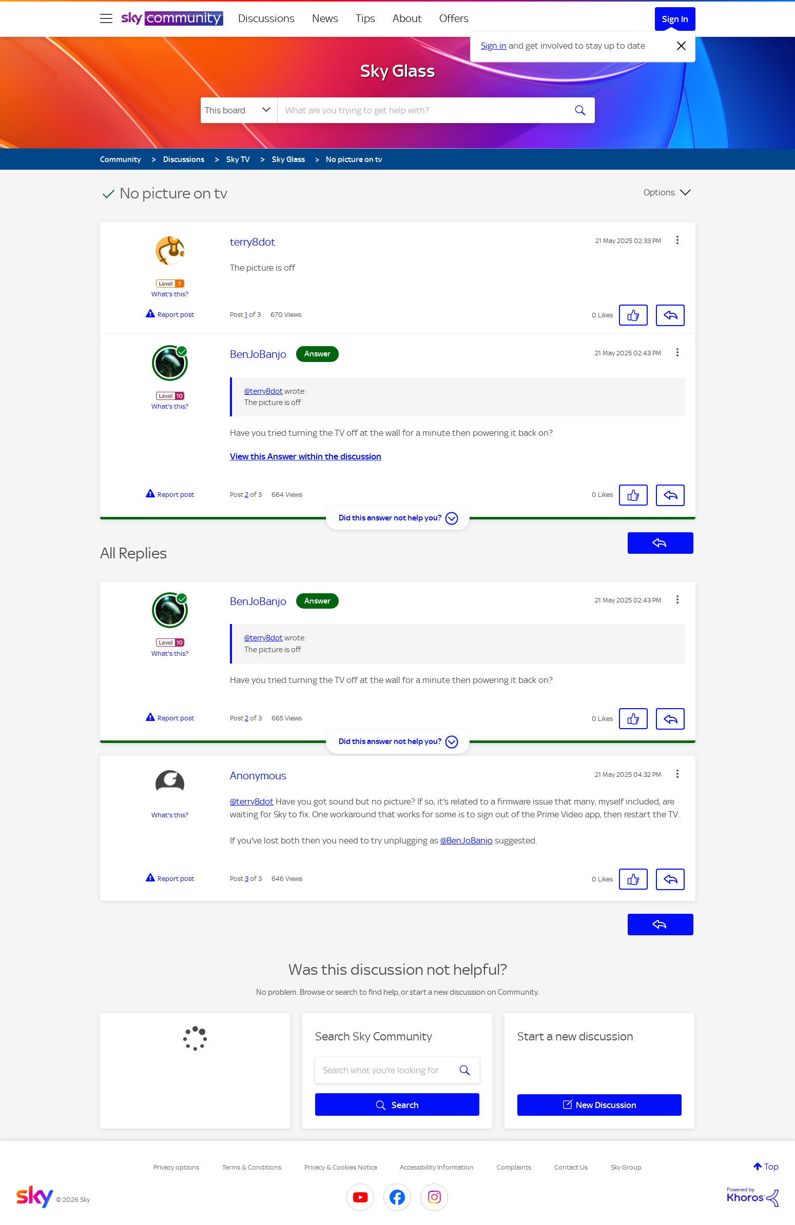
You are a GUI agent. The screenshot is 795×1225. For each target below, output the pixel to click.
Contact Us (571, 1167)
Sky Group (626, 1167)
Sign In (675, 19)
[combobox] (420, 110)
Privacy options (176, 1167)
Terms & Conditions (251, 1167)
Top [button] (771, 1166)
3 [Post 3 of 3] (246, 878)
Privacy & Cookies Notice (340, 1167)
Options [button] (659, 192)
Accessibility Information (437, 1167)
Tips (365, 18)
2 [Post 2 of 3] (246, 494)
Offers (454, 18)
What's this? (169, 294)
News (325, 18)
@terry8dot (263, 391)
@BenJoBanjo (466, 840)
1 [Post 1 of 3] (246, 314)
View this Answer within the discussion (305, 456)
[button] (677, 240)
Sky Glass (397, 71)
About (407, 18)
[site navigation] (106, 18)
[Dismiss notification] (681, 46)
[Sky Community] (172, 18)
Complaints (514, 1167)
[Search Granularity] (239, 110)
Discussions (266, 18)
